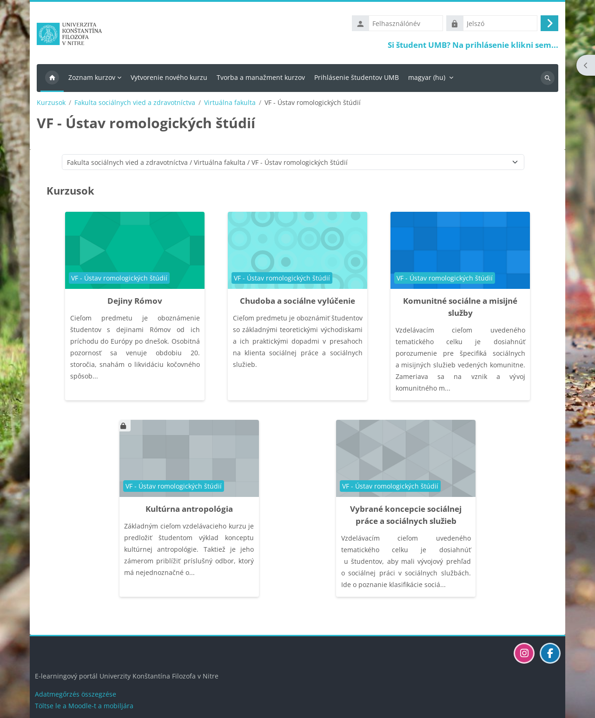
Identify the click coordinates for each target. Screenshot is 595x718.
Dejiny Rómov (134, 300)
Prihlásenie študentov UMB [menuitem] (356, 77)
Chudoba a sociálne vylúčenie (297, 300)
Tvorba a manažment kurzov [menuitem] (261, 77)
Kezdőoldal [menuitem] (52, 78)
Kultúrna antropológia (189, 508)
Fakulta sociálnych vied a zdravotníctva (134, 102)
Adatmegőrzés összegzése (75, 694)
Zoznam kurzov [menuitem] (91, 77)
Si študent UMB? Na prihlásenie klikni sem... (473, 44)
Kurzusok (51, 102)
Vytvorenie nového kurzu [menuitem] (169, 77)
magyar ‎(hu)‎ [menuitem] (426, 77)
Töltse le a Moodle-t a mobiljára (84, 705)
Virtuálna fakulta (230, 102)
